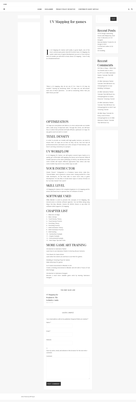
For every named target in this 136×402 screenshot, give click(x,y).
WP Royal (32, 396)
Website (48, 340)
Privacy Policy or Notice (65, 9)
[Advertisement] (29, 57)
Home (5, 4)
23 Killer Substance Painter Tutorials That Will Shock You (106, 75)
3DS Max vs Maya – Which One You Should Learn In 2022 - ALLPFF (106, 70)
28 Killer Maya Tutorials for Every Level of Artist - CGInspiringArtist (105, 115)
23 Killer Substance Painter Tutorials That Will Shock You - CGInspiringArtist (106, 83)
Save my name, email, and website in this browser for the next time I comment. (66, 352)
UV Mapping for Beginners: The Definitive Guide (52, 297)
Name (48, 322)
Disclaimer (49, 9)
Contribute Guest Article (88, 9)
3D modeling (101, 50)
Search (113, 19)
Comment (49, 356)
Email (48, 331)
